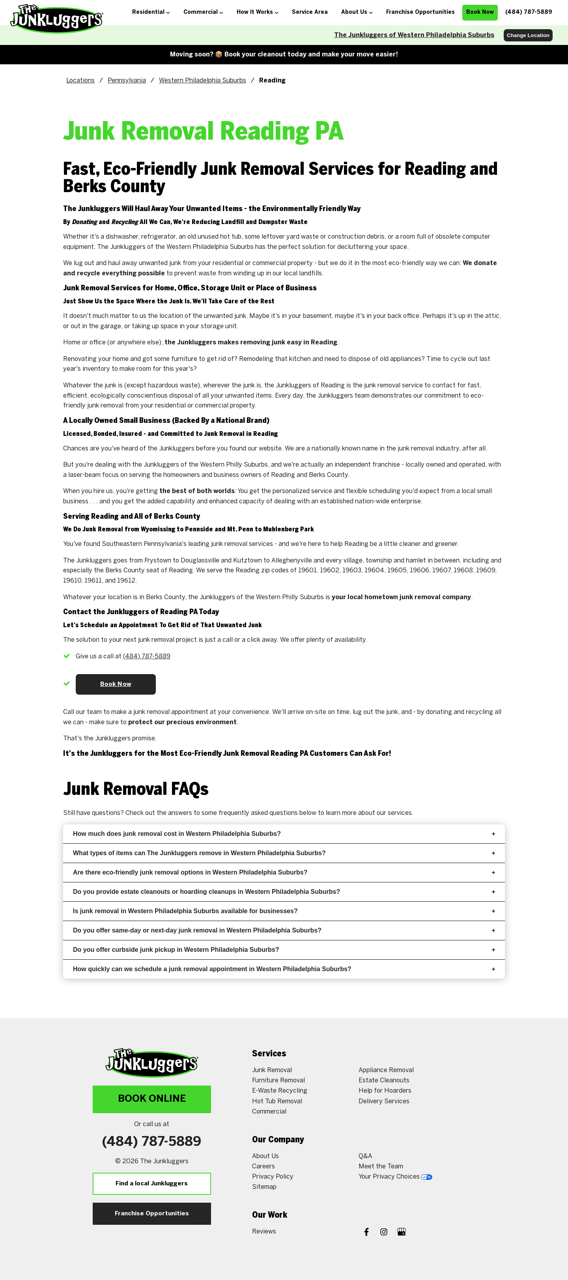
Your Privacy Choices (395, 1177)
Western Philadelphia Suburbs (202, 81)
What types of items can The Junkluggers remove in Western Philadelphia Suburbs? (284, 853)
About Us (265, 1156)
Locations (80, 81)
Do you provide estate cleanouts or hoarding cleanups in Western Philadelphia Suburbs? (284, 891)
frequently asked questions (258, 813)
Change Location (528, 35)
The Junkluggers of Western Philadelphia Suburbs (414, 35)
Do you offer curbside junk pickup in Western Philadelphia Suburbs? (284, 949)
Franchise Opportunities (152, 1213)
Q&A (365, 1156)
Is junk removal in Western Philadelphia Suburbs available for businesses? (284, 911)
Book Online (152, 1099)
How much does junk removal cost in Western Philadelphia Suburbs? (284, 833)
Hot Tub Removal (277, 1101)
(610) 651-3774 (146, 657)
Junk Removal (272, 1070)
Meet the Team (381, 1167)
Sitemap (264, 1187)
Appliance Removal (386, 1070)
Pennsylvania (127, 81)
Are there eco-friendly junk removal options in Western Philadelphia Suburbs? (284, 872)
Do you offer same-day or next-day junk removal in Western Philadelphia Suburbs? (284, 930)
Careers (263, 1167)
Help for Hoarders (385, 1091)
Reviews (264, 1232)
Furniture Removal (278, 1081)
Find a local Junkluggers (152, 1184)
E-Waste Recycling (279, 1091)
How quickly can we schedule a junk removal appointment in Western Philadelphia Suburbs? (284, 969)
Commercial (269, 1112)
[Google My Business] (401, 1233)
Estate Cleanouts (384, 1081)
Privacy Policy (272, 1177)
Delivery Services (384, 1101)
